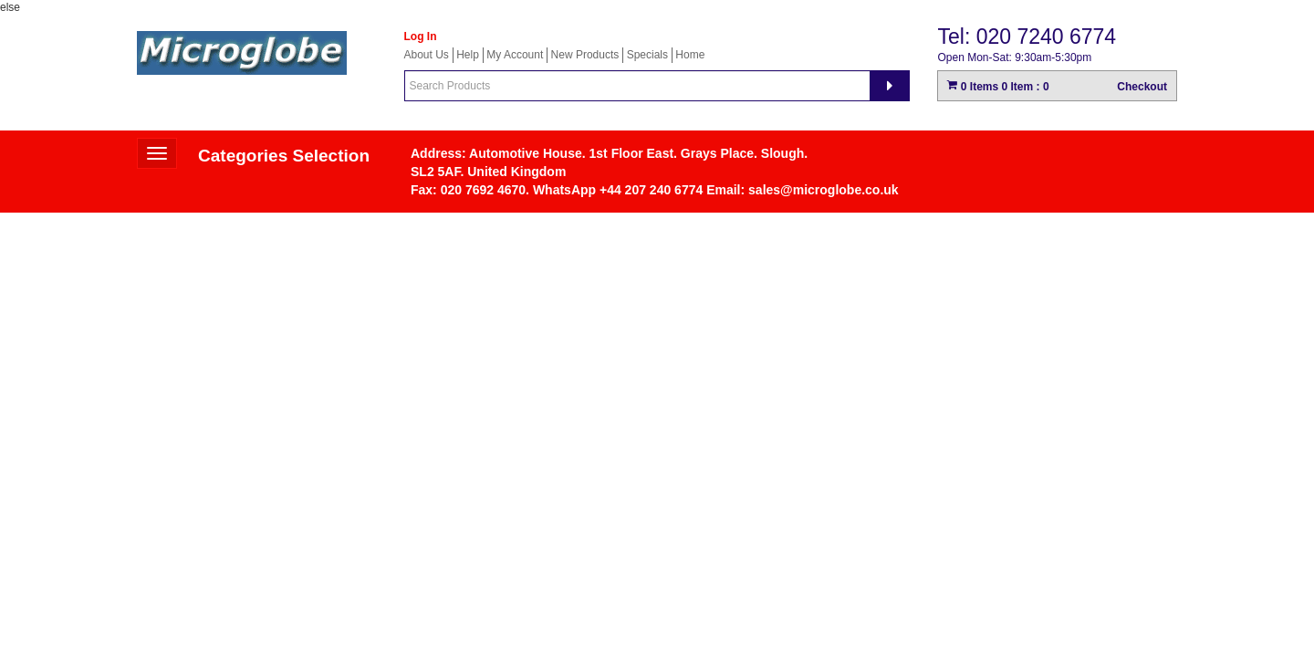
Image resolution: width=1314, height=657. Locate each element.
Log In (420, 36)
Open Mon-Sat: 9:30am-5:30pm (1014, 57)
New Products (585, 54)
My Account (514, 54)
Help (467, 54)
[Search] (890, 85)
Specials (647, 54)
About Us (426, 54)
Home (689, 54)
